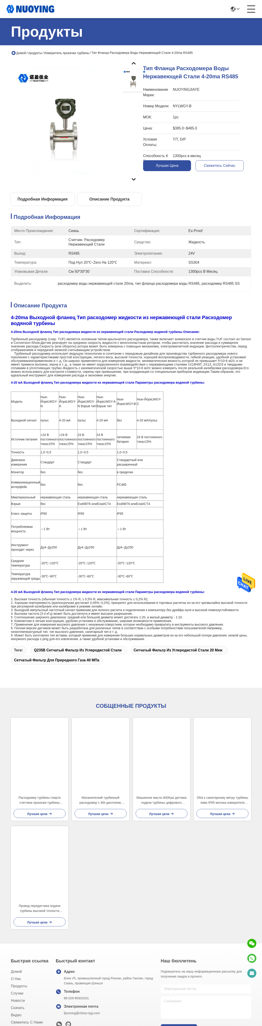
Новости (18, 1000)
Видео (16, 1015)
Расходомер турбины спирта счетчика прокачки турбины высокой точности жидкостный (39, 800)
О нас (16, 979)
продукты (35, 53)
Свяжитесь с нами (27, 1022)
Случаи (17, 993)
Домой (21, 53)
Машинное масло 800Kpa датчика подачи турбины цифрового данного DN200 (162, 800)
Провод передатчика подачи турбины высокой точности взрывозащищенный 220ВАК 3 (39, 908)
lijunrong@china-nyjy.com (82, 1013)
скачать (17, 1008)
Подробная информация (42, 199)
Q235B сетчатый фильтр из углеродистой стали (78, 650)
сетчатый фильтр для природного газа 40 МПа (56, 660)
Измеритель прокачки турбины (66, 53)
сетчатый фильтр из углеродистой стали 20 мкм (178, 650)
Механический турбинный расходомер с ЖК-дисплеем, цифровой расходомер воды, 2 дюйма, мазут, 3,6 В (100, 800)
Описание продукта (109, 199)
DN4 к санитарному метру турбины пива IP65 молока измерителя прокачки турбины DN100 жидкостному (222, 800)
